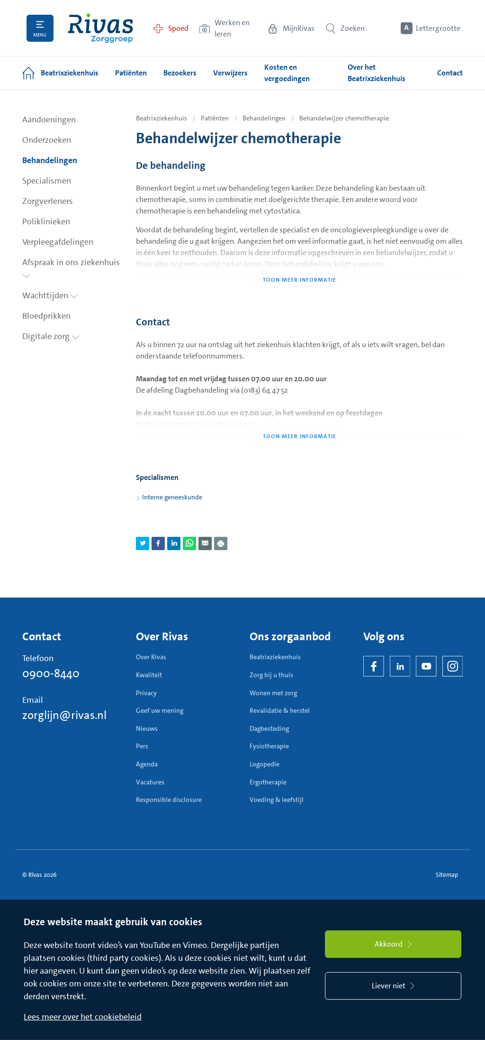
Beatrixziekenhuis (161, 118)
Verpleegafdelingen (57, 242)
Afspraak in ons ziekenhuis (71, 267)
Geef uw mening (159, 710)
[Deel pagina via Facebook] (158, 543)
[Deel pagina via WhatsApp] (189, 543)
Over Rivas (151, 657)
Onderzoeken (46, 140)
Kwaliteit (149, 675)
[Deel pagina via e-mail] (205, 543)
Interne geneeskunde (172, 497)
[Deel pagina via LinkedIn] (173, 543)
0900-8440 (51, 673)
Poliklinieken (46, 221)
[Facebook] (373, 666)
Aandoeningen (49, 119)
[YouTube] (426, 666)
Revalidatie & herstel (280, 710)
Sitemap (447, 875)
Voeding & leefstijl (277, 799)
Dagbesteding (269, 728)
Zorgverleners (47, 201)
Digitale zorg (51, 336)
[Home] (100, 28)
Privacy (146, 693)
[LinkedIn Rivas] (400, 666)
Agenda (147, 764)
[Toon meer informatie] (299, 261)
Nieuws (147, 728)
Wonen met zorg (273, 693)
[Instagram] (452, 666)
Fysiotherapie (269, 746)
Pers (142, 746)
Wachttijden (50, 295)
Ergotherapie (268, 782)
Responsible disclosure (169, 799)
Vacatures (150, 782)
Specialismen (46, 180)
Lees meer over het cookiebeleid (83, 1016)
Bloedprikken (46, 316)
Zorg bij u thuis (271, 675)
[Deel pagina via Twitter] (142, 543)
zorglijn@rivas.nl (64, 715)
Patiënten (215, 118)
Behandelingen (49, 160)
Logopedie (264, 764)
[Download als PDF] (220, 543)
